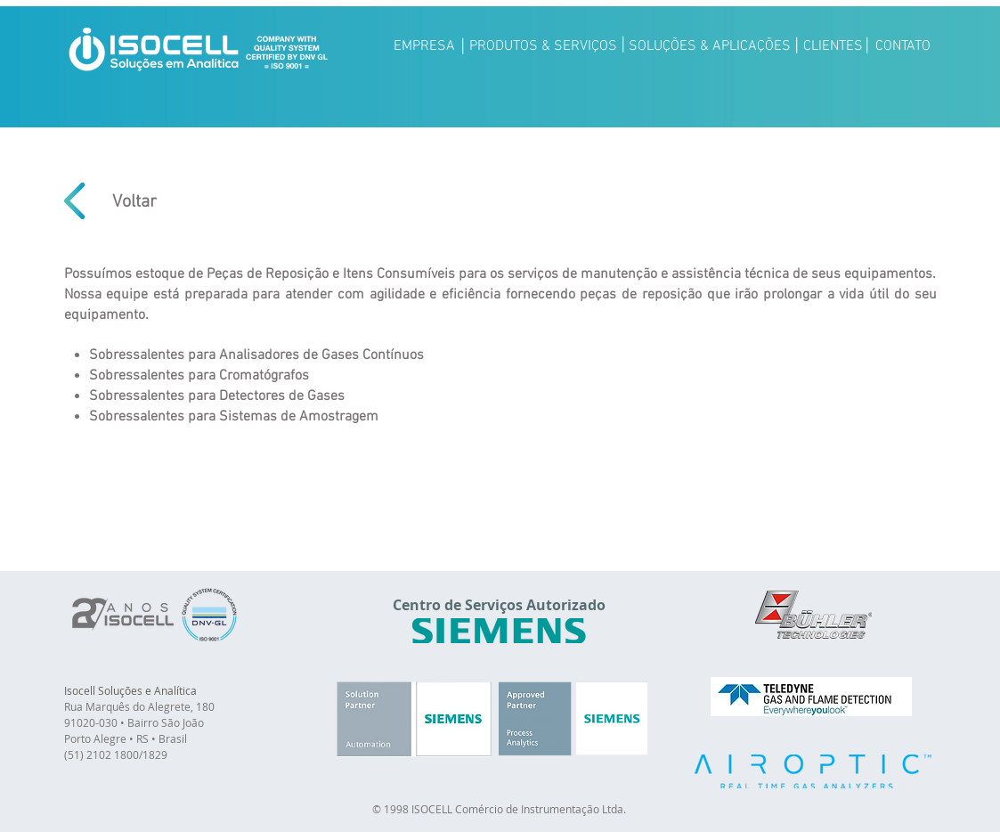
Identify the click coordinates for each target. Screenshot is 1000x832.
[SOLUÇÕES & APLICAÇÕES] (709, 46)
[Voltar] (134, 202)
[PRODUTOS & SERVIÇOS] (543, 46)
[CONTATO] (903, 46)
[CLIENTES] (833, 46)
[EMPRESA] (424, 46)
